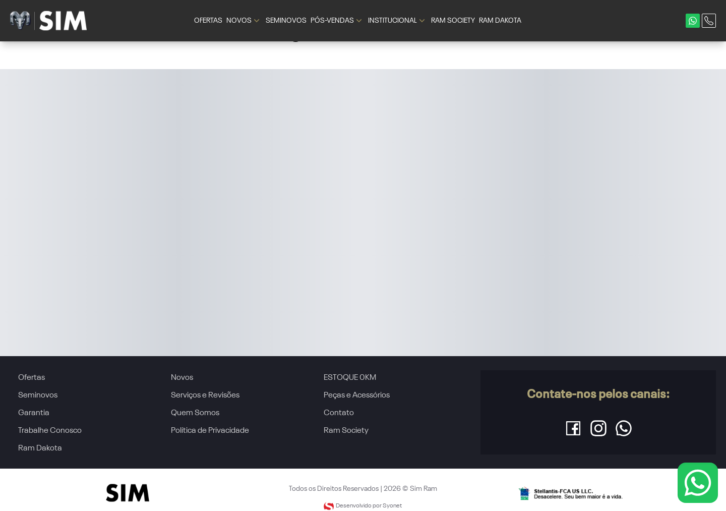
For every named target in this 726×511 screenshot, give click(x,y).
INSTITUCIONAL (397, 21)
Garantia (33, 413)
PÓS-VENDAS (337, 21)
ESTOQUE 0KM (350, 378)
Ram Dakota (40, 448)
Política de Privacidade (210, 431)
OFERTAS (208, 20)
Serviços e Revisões (205, 395)
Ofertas (31, 378)
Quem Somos (195, 413)
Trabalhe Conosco (50, 431)
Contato (339, 413)
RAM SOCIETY (453, 20)
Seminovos (37, 395)
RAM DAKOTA (500, 20)
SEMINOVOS (286, 20)
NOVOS (244, 21)
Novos (182, 378)
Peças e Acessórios (357, 395)
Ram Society (346, 431)
